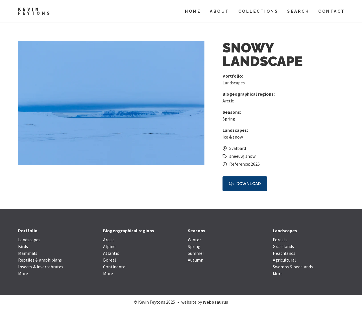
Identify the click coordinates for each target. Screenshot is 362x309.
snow (250, 156)
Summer (196, 253)
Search (298, 11)
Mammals (27, 253)
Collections (258, 11)
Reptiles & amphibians (40, 260)
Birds (23, 246)
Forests (280, 239)
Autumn (195, 260)
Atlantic (111, 253)
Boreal (109, 260)
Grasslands (283, 246)
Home (193, 11)
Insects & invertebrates (40, 266)
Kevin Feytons (34, 11)
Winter (194, 239)
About (219, 11)
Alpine (109, 246)
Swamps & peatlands (293, 266)
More (23, 273)
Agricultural (284, 260)
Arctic (228, 101)
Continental (115, 266)
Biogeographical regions (128, 230)
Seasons (196, 230)
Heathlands (284, 253)
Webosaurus (215, 302)
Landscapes (234, 83)
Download (245, 183)
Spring (229, 119)
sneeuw (236, 156)
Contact (331, 11)
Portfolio (28, 230)
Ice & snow (233, 137)
